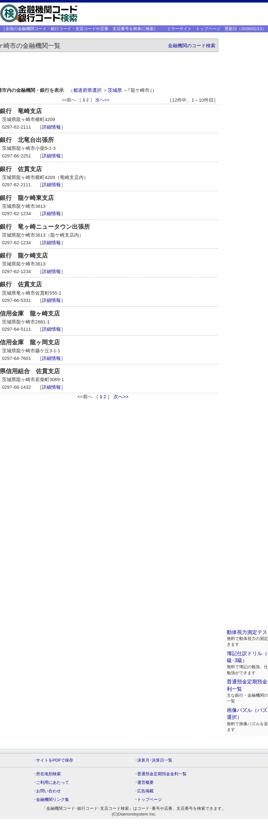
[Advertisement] (173, 13)
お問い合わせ (48, 791)
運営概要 (145, 782)
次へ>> (102, 100)
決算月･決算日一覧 (154, 760)
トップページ (208, 28)
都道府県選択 (87, 90)
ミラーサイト (179, 28)
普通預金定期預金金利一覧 (162, 773)
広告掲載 (145, 791)
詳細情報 (51, 127)
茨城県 (115, 90)
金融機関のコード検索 (191, 45)
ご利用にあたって (52, 782)
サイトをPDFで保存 (54, 760)
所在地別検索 (48, 773)
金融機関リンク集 (52, 799)
